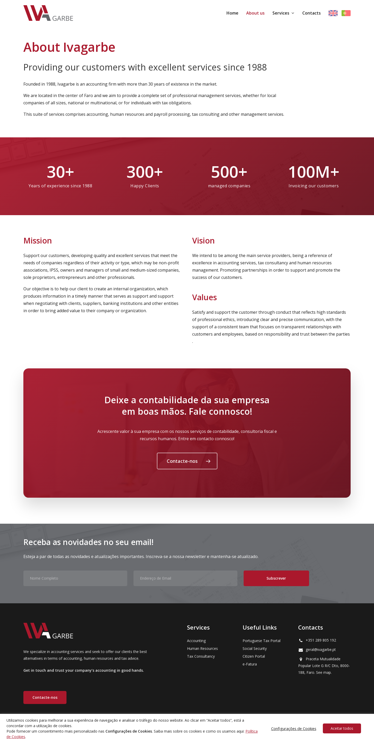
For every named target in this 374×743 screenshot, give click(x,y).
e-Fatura (250, 664)
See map (323, 672)
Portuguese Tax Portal (261, 640)
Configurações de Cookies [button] (293, 728)
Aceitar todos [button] (342, 728)
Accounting (196, 640)
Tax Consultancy (201, 656)
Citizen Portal (254, 656)
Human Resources (202, 648)
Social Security (255, 648)
